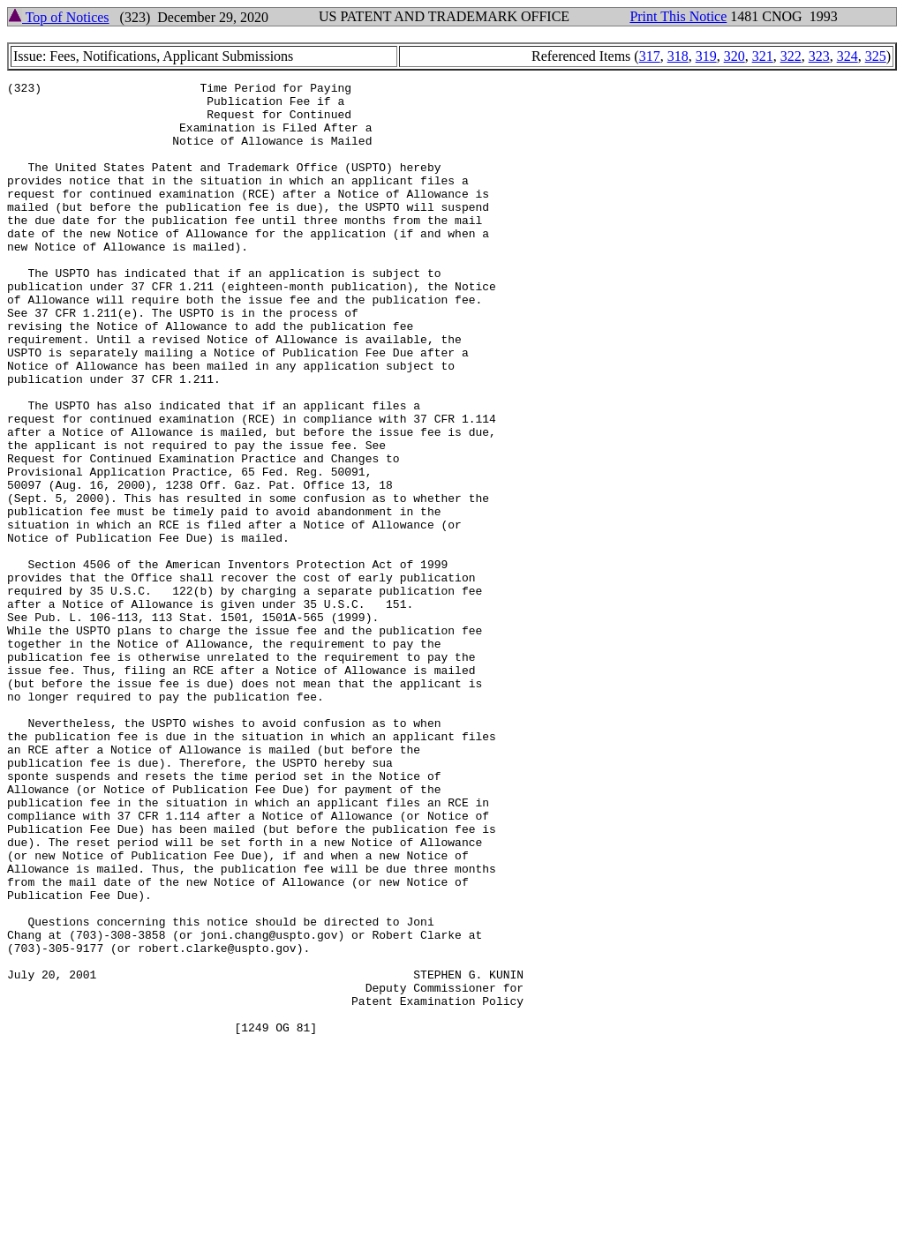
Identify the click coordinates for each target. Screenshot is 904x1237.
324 (847, 56)
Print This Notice (678, 16)
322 (791, 56)
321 (762, 56)
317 (649, 56)
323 (819, 56)
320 (734, 56)
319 (706, 56)
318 (678, 56)
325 (875, 56)
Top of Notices (58, 17)
